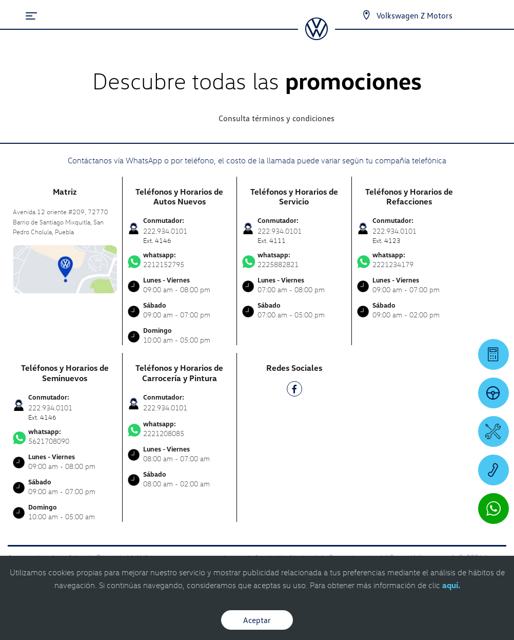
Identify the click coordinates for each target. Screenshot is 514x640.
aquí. (451, 585)
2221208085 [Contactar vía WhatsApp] (180, 429)
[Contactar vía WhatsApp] (493, 508)
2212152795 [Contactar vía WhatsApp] (180, 260)
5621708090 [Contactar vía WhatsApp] (65, 436)
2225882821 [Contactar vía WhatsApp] (294, 260)
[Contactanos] (366, 15)
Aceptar (257, 620)
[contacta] (65, 267)
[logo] (316, 36)
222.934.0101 (165, 407)
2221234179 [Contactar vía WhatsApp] (409, 260)
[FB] (294, 390)
